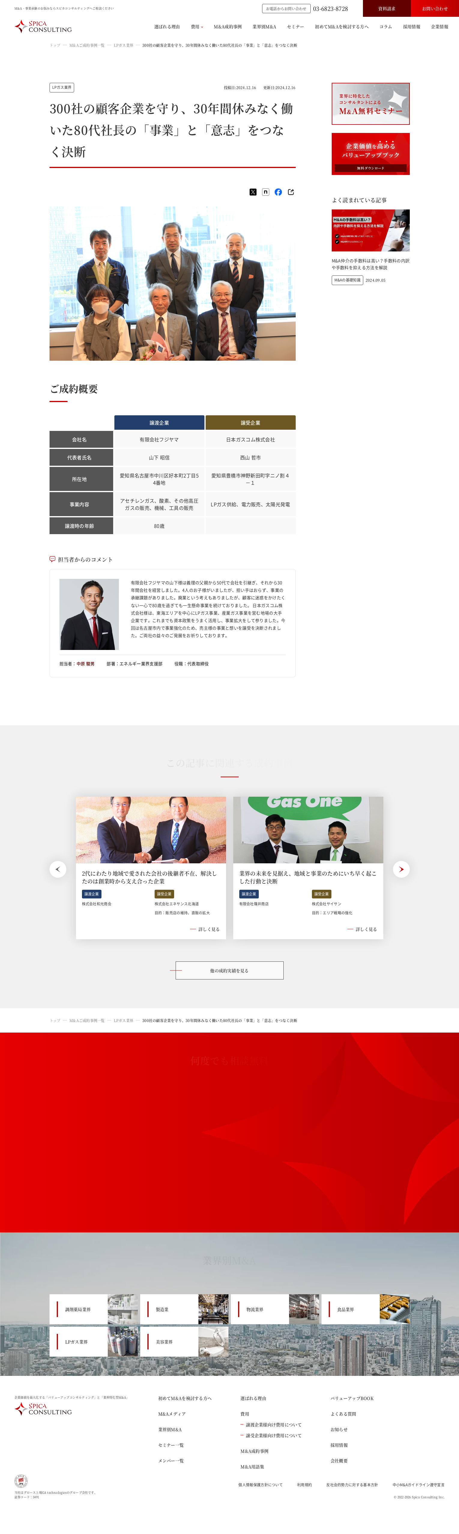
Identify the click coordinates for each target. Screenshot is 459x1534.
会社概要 (339, 1460)
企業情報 (439, 26)
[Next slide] (401, 869)
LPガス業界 (123, 45)
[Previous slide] (58, 869)
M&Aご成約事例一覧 (86, 45)
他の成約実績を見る (229, 970)
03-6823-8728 (330, 8)
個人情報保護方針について (260, 1484)
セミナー (295, 26)
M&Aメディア (172, 1414)
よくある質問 (343, 1414)
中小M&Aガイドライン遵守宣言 (419, 1484)
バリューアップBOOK (352, 1398)
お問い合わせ (435, 8)
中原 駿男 (86, 663)
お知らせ (339, 1429)
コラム (385, 26)
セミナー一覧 (171, 1445)
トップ (55, 45)
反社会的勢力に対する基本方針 (352, 1484)
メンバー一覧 (171, 1460)
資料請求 (386, 8)
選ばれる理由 (167, 26)
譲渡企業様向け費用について (271, 1424)
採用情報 (411, 26)
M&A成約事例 (228, 26)
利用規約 (304, 1484)
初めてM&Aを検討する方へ (342, 26)
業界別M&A (264, 26)
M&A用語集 (252, 1466)
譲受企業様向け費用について (271, 1435)
